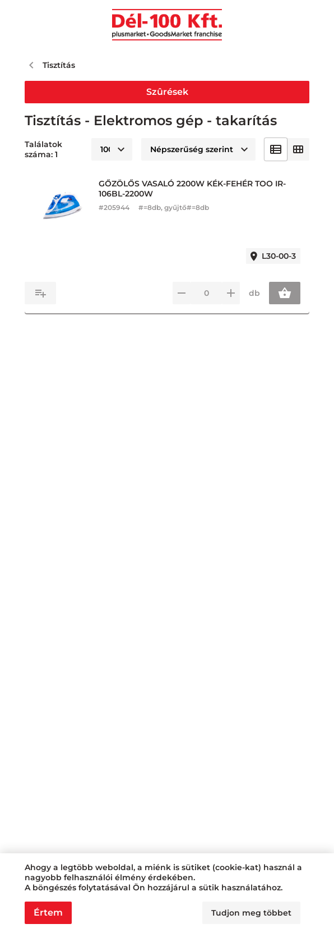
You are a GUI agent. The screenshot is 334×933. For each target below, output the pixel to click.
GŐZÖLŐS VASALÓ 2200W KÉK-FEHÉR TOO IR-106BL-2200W (192, 189)
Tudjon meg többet (251, 913)
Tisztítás (59, 65)
